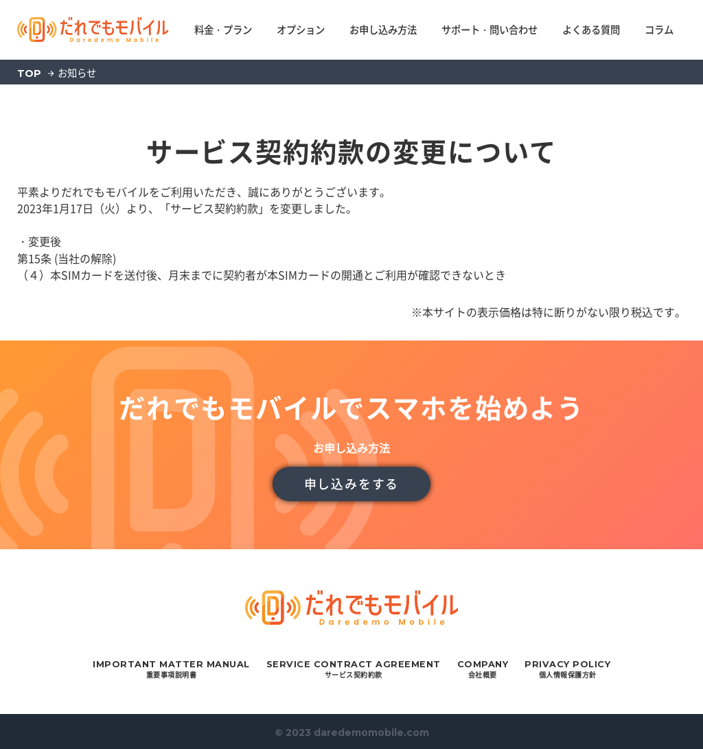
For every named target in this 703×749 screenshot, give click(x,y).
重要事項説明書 (171, 669)
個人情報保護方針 (567, 669)
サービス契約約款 (353, 669)
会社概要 (483, 669)
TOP (29, 73)
